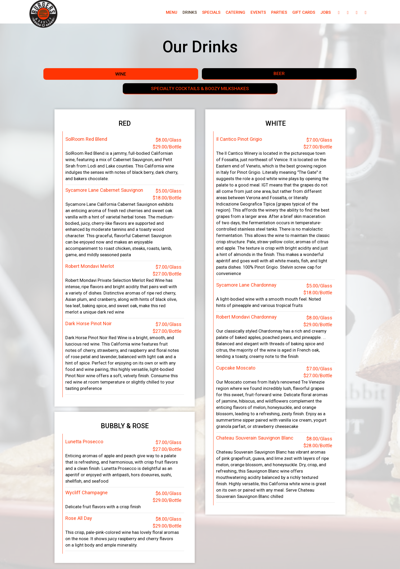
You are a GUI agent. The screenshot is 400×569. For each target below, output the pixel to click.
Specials (195, 13)
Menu (155, 13)
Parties (263, 13)
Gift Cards (287, 13)
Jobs (309, 13)
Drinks (173, 13)
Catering (219, 13)
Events (241, 13)
